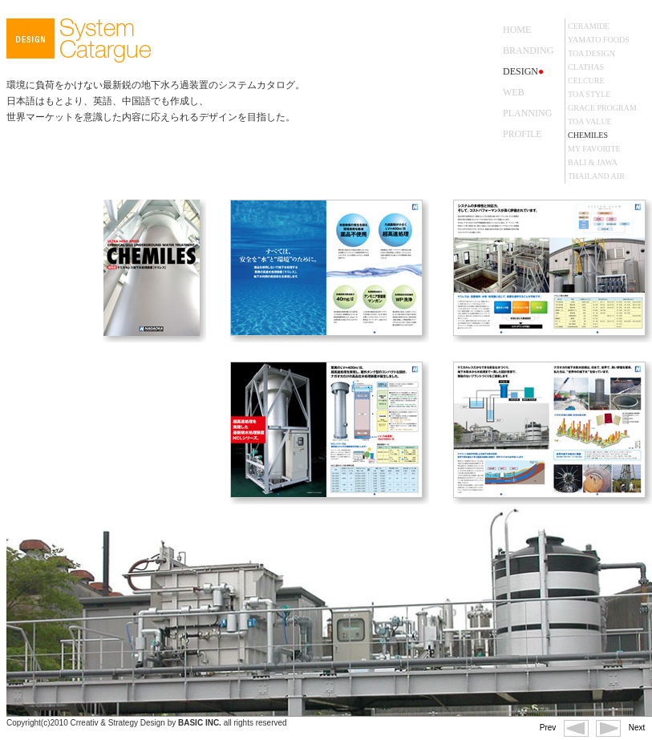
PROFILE (522, 134)
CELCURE (586, 80)
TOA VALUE (590, 121)
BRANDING (528, 50)
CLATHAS (586, 67)
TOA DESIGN (591, 53)
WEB (513, 92)
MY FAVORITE (594, 148)
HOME (517, 29)
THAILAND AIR (596, 176)
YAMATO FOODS (599, 39)
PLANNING (527, 113)
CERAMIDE (588, 26)
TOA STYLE (589, 94)
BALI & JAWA (593, 162)
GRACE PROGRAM (602, 107)
